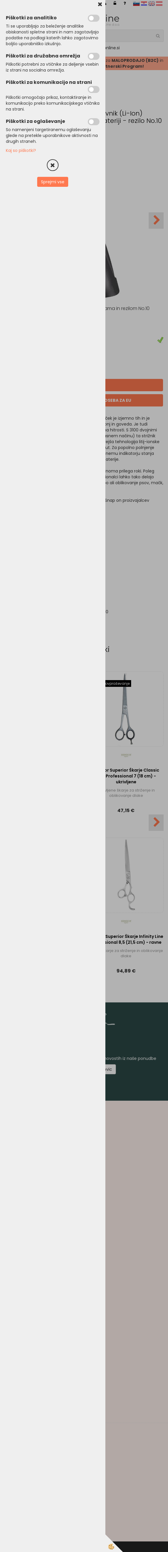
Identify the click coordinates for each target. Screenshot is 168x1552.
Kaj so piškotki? (21, 150)
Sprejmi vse (52, 182)
